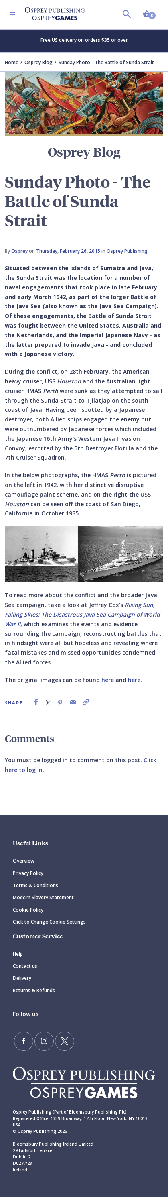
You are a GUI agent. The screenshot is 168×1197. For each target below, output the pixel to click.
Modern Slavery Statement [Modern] (43, 897)
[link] (36, 702)
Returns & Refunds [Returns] (34, 990)
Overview (23, 860)
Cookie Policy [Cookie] (28, 909)
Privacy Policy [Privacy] (28, 873)
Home (11, 62)
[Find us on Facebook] (23, 1041)
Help (18, 954)
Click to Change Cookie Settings (49, 921)
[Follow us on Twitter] (64, 1041)
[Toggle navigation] (12, 14)
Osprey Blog (38, 62)
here (107, 680)
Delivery (22, 978)
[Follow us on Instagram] (44, 1041)
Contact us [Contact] (25, 966)
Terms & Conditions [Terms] (35, 885)
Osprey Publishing (127, 251)
